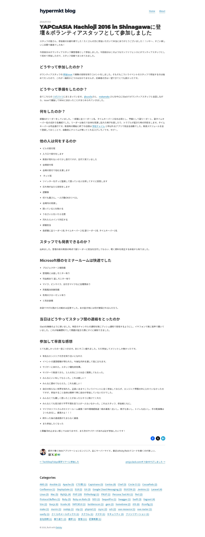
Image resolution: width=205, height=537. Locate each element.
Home (152, 11)
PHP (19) (77, 494)
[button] (158, 438)
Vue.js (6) (53, 504)
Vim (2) (43, 504)
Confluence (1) (47, 489)
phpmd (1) (90, 509)
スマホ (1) (100, 514)
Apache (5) (68, 484)
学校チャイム (98, 126)
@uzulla (88, 96)
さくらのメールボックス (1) (65, 514)
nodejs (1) (68, 509)
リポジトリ (58, 96)
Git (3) (87, 489)
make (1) (44, 509)
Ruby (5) (66, 499)
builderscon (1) (96, 504)
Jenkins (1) (143, 489)
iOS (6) (136, 504)
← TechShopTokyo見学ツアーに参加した (59, 461)
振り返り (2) (60, 519)
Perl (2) (139, 494)
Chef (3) (122, 484)
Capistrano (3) (95, 484)
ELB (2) (78, 489)
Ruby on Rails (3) (81, 499)
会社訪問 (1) (46, 519)
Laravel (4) (156, 489)
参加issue (67, 74)
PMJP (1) (105, 494)
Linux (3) (44, 494)
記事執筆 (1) (95, 519)
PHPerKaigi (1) (91, 494)
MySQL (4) (65, 494)
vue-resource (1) (126, 509)
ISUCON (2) (129, 489)
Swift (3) (137, 499)
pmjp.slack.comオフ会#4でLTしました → (145, 461)
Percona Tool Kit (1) (122, 494)
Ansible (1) (55, 484)
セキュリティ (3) (115, 514)
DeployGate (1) (65, 489)
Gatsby (59, 527)
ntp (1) (79, 509)
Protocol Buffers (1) (50, 499)
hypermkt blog (57, 11)
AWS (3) (44, 484)
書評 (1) (72, 519)
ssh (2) (112, 509)
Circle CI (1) (134, 484)
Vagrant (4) (149, 499)
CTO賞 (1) (81, 484)
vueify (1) (44, 514)
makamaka (104, 96)
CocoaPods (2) (149, 484)
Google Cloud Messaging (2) (107, 489)
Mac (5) (54, 494)
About (162, 11)
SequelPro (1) (109, 499)
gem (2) (110, 504)
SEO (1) (96, 499)
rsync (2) (102, 509)
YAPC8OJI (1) (79, 504)
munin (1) (56, 509)
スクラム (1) (87, 514)
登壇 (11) (82, 519)
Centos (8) (110, 484)
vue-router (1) (144, 509)
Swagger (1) (124, 499)
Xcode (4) (65, 504)
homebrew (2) (123, 504)
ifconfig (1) (147, 504)
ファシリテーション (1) (137, 514)
